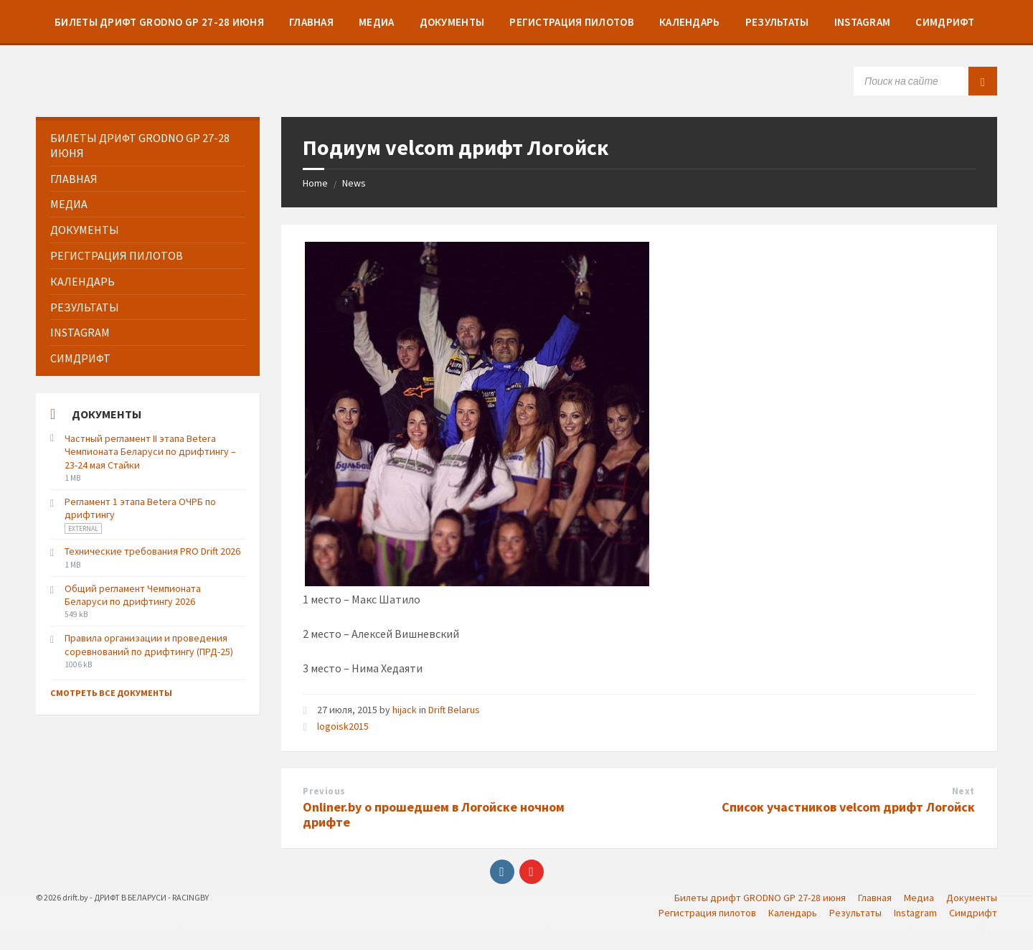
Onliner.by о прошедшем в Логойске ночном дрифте (434, 814)
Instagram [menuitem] (915, 912)
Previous (324, 791)
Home (315, 183)
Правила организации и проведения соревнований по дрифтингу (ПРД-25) (149, 644)
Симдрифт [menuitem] (973, 912)
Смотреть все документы (111, 692)
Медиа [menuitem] (919, 897)
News (354, 183)
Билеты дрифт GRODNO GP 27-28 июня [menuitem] (760, 897)
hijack (404, 709)
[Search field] (925, 81)
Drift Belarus (454, 709)
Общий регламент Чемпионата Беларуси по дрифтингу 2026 (133, 595)
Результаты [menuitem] (855, 912)
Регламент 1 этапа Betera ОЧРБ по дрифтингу (140, 508)
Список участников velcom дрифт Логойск (848, 807)
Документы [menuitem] (971, 897)
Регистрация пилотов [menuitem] (707, 912)
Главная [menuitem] (875, 897)
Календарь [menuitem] (792, 912)
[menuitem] (159, 21)
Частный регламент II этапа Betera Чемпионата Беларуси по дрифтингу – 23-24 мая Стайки (150, 451)
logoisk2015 (343, 726)
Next (963, 791)
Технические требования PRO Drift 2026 (152, 551)
